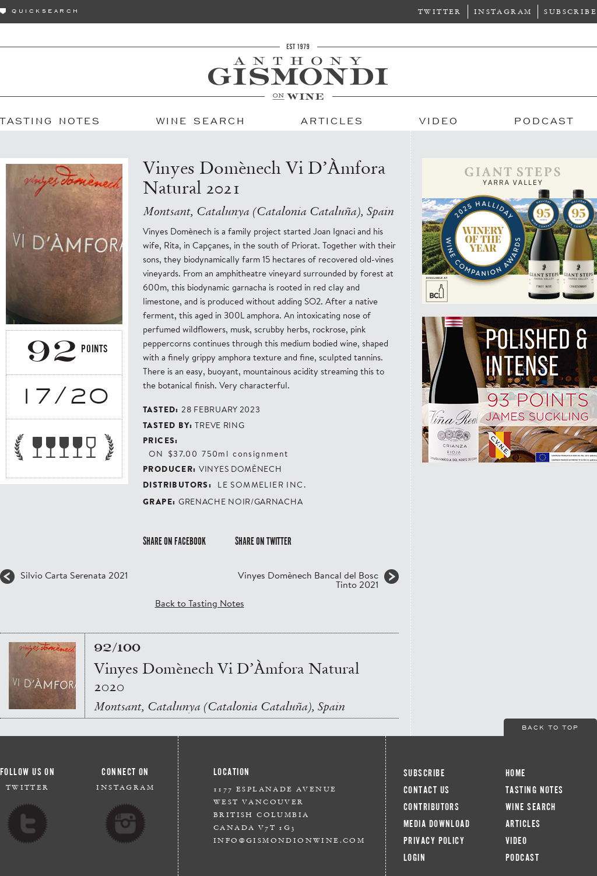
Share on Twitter (263, 541)
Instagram (503, 11)
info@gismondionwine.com (289, 840)
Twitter (440, 11)
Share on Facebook (174, 541)
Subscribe (570, 11)
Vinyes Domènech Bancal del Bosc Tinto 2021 (308, 579)
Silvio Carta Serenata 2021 (74, 575)
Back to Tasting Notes (199, 603)
